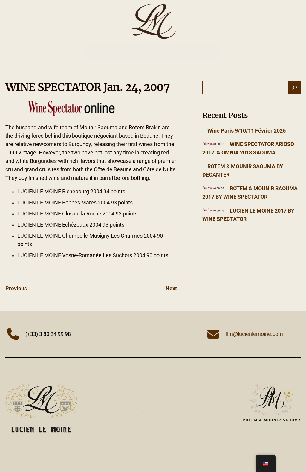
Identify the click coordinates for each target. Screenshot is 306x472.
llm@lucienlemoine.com (254, 334)
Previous (16, 289)
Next (171, 289)
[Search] (294, 87)
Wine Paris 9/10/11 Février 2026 (246, 131)
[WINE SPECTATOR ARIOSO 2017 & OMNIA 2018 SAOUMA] (213, 144)
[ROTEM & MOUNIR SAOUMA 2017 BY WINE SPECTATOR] (213, 188)
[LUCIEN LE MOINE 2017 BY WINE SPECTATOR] (213, 211)
